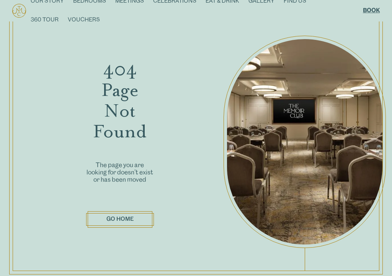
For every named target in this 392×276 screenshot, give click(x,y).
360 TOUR (45, 20)
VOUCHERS (84, 20)
